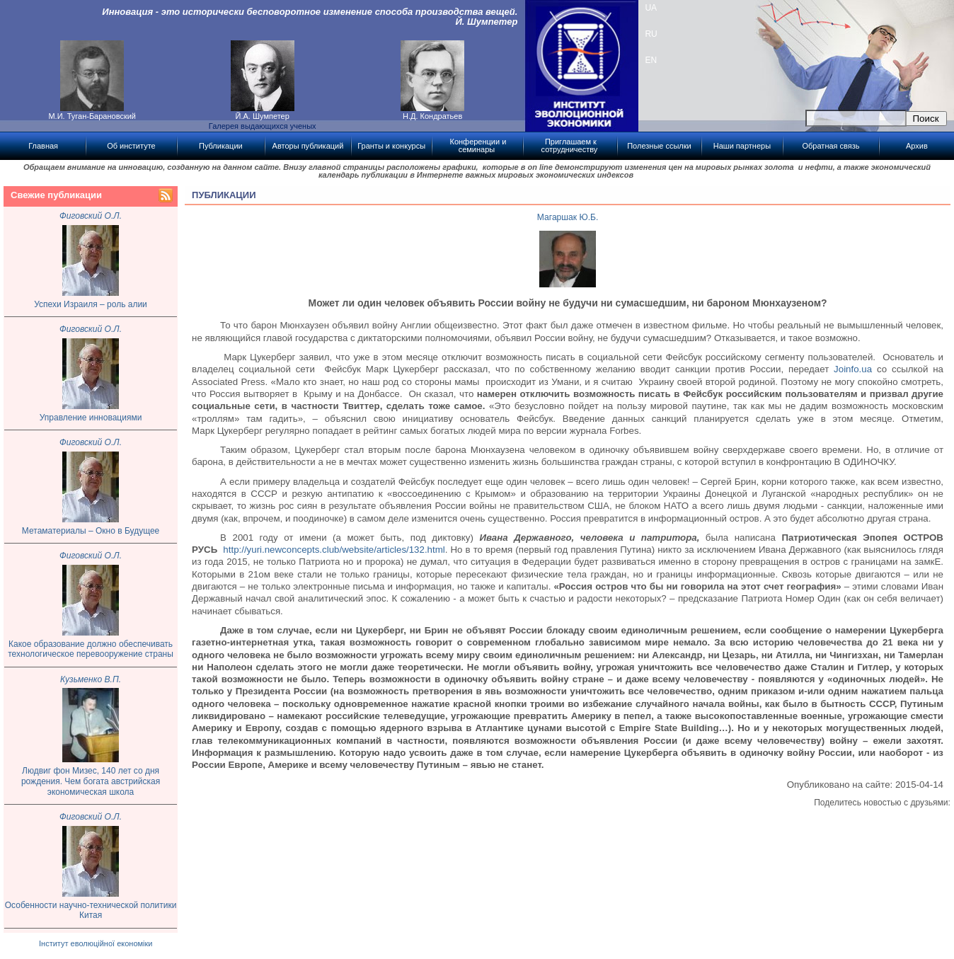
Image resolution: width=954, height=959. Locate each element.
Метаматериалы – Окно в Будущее (90, 531)
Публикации (221, 146)
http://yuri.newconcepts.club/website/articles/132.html (333, 549)
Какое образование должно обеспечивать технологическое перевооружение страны (90, 649)
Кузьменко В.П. (90, 679)
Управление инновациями (91, 418)
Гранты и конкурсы (391, 146)
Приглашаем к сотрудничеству (569, 145)
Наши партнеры (742, 146)
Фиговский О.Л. (90, 216)
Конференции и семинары (477, 145)
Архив (917, 146)
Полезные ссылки (659, 146)
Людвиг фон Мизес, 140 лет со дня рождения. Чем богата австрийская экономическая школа (90, 781)
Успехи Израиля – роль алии (90, 304)
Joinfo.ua (853, 369)
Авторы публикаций (308, 146)
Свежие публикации (56, 195)
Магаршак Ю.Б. (568, 217)
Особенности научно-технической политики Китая (91, 910)
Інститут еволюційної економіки (95, 943)
